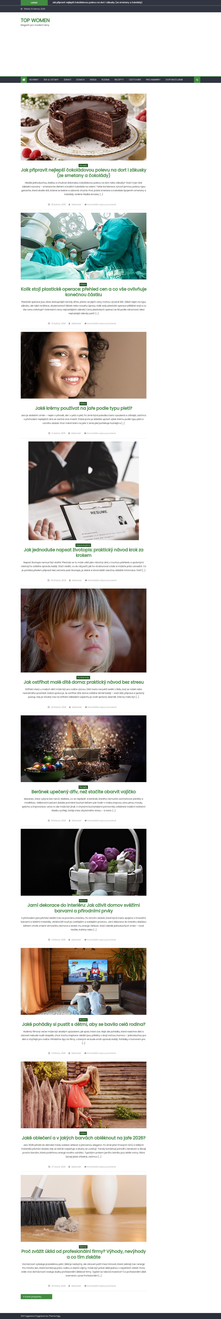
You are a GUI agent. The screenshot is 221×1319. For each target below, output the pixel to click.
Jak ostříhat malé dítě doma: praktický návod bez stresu (84, 682)
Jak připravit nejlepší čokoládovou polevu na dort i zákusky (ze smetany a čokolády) (97, 2)
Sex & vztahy (51, 79)
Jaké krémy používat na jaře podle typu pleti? (83, 408)
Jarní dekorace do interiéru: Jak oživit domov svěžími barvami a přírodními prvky (83, 908)
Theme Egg (54, 1316)
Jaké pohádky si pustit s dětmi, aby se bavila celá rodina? (83, 1024)
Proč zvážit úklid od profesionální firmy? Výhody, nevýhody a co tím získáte (83, 1254)
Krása (93, 79)
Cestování (135, 79)
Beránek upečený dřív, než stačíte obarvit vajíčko (83, 792)
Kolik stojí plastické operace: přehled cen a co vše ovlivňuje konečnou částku (83, 292)
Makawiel (76, 204)
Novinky (34, 79)
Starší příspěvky (33, 1296)
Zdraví (67, 79)
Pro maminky (153, 79)
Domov (80, 79)
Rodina (105, 79)
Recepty (119, 79)
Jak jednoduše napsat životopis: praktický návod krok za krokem (83, 552)
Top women (35, 20)
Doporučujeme (174, 79)
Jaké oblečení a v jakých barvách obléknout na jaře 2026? (83, 1138)
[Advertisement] (110, 53)
